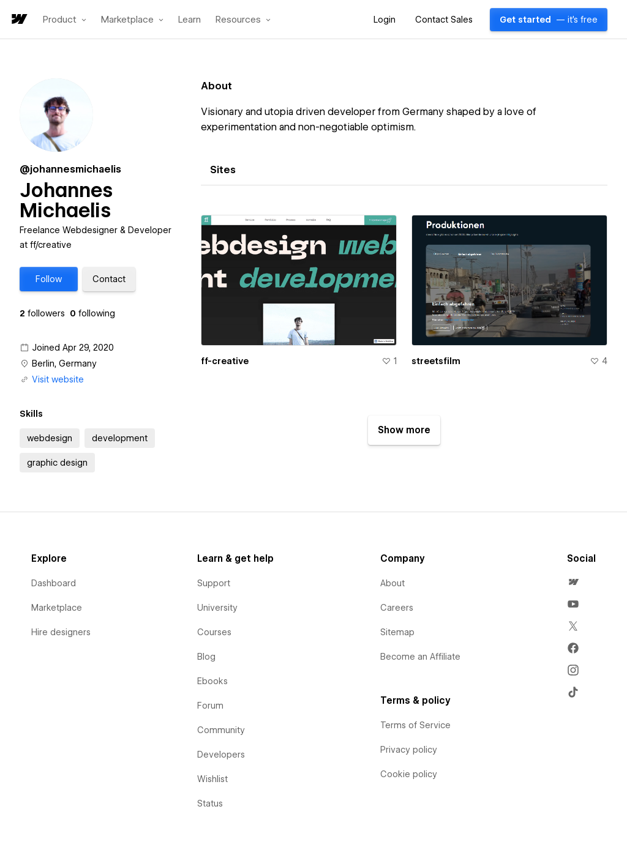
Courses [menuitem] (214, 632)
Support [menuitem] (213, 583)
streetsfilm (435, 361)
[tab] (223, 170)
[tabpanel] (404, 324)
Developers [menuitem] (221, 754)
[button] (65, 19)
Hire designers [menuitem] (61, 632)
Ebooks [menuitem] (212, 681)
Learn (189, 20)
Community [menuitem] (221, 730)
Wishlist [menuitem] (212, 779)
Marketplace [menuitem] (56, 608)
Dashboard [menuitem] (53, 583)
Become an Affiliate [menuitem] (420, 657)
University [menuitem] (217, 608)
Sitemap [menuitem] (397, 632)
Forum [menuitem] (210, 705)
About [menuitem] (392, 583)
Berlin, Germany (64, 363)
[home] (18, 20)
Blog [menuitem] (206, 657)
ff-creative (225, 361)
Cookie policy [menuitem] (408, 774)
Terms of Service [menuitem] (415, 725)
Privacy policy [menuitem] (408, 750)
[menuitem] (573, 582)
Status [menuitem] (210, 803)
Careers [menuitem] (396, 608)
